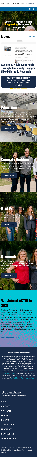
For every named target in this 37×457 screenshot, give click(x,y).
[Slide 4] (22, 88)
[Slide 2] (15, 88)
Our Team (6, 411)
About (4, 402)
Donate (5, 420)
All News (32, 36)
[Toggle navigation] (30, 9)
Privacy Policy (26, 448)
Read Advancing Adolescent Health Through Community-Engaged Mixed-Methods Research (18, 81)
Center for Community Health (14, 4)
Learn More (9, 129)
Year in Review (8, 438)
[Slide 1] (11, 88)
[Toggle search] (34, 9)
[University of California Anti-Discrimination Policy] (23, 378)
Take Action (7, 425)
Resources (6, 429)
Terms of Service (14, 448)
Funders (5, 415)
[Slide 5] (25, 88)
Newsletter (7, 434)
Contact (5, 406)
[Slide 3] (18, 88)
